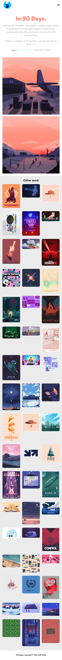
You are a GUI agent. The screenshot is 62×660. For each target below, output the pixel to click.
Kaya (31, 50)
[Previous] (5, 145)
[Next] (56, 145)
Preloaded (22, 50)
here (34, 44)
